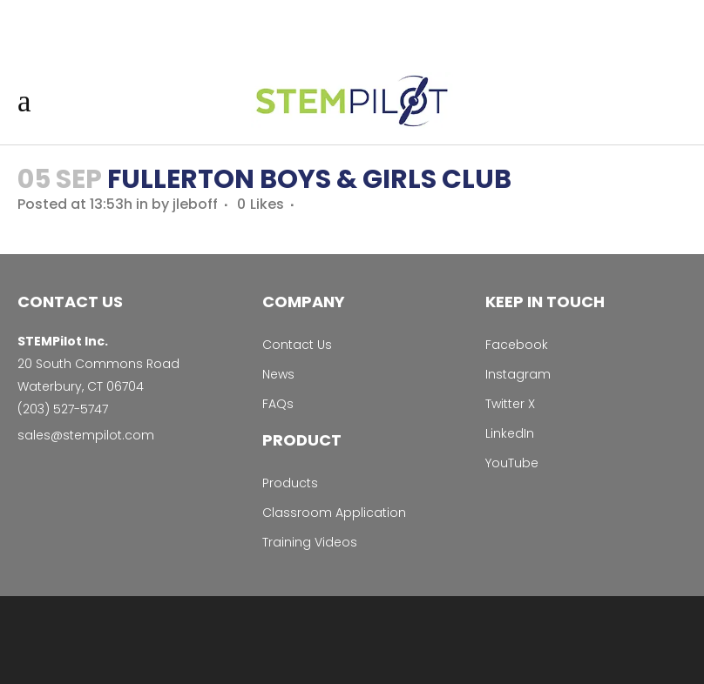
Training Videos (309, 542)
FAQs (278, 403)
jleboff (195, 204)
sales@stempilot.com (85, 435)
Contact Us (297, 344)
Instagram (518, 374)
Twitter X (510, 403)
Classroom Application (334, 512)
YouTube (511, 463)
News (278, 374)
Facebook (516, 344)
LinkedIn (509, 433)
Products (290, 483)
